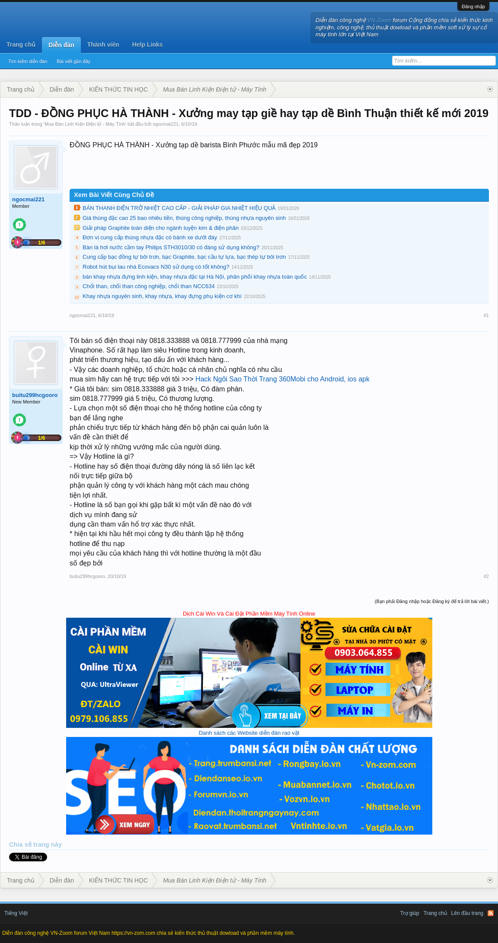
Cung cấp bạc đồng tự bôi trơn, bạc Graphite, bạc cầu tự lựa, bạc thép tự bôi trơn (184, 257)
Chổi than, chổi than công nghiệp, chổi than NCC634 (149, 286)
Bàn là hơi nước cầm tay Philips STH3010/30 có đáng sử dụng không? (171, 247)
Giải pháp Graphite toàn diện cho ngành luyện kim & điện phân (161, 228)
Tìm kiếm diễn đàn (27, 61)
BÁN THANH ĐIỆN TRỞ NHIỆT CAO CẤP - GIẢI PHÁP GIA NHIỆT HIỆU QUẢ (179, 208)
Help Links (147, 44)
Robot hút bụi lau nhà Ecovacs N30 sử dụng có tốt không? (156, 267)
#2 (486, 576)
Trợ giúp (409, 913)
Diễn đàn (61, 44)
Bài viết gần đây (73, 61)
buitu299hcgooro (34, 395)
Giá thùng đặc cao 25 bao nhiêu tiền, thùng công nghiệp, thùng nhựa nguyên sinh (184, 218)
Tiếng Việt (16, 913)
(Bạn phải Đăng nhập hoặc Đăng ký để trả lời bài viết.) (432, 601)
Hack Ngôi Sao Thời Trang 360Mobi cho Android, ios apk (282, 379)
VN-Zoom (379, 20)
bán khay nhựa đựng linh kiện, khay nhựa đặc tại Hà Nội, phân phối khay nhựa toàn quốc (195, 276)
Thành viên (103, 44)
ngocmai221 (166, 124)
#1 (486, 315)
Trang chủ (20, 44)
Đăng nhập (473, 6)
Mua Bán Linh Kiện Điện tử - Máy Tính (85, 124)
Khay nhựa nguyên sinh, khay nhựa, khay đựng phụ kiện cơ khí (162, 296)
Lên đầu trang (467, 913)
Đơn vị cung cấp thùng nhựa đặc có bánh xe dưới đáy (150, 237)
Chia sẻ (21, 844)
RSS (491, 913)
